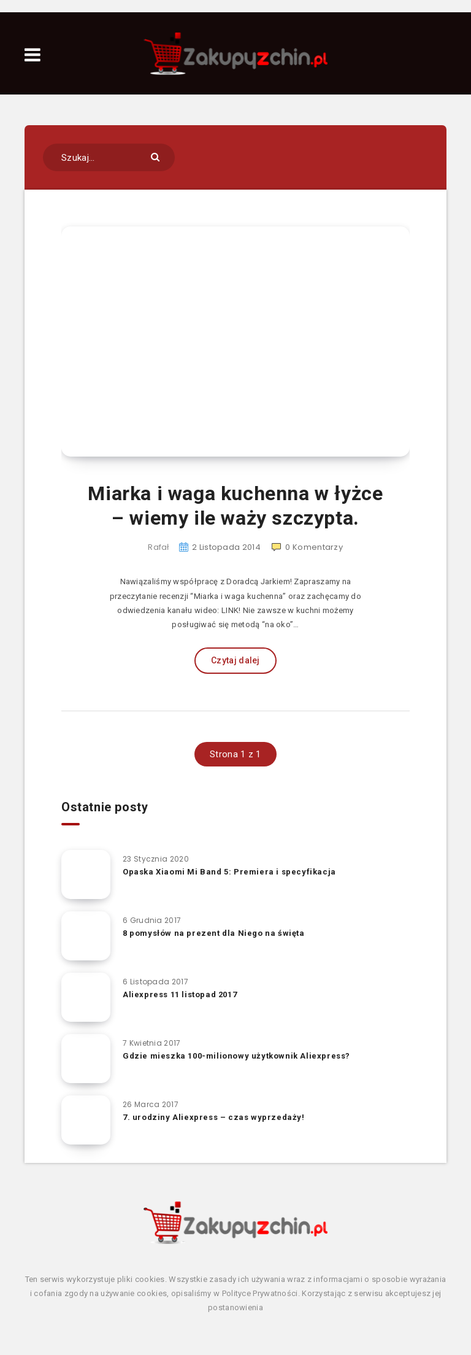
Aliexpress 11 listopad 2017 (180, 994)
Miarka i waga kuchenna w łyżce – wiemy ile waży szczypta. (235, 506)
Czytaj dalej (235, 660)
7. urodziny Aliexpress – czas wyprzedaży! (214, 1117)
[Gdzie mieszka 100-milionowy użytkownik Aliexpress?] (85, 1058)
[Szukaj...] (109, 157)
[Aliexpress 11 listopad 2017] (85, 997)
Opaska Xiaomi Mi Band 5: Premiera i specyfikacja (229, 871)
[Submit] (157, 156)
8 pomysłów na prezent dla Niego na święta (214, 933)
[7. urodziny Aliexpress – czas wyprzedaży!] (85, 1120)
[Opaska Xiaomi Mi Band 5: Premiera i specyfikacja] (85, 874)
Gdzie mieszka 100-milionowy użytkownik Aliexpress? (236, 1055)
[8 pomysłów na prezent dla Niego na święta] (85, 935)
